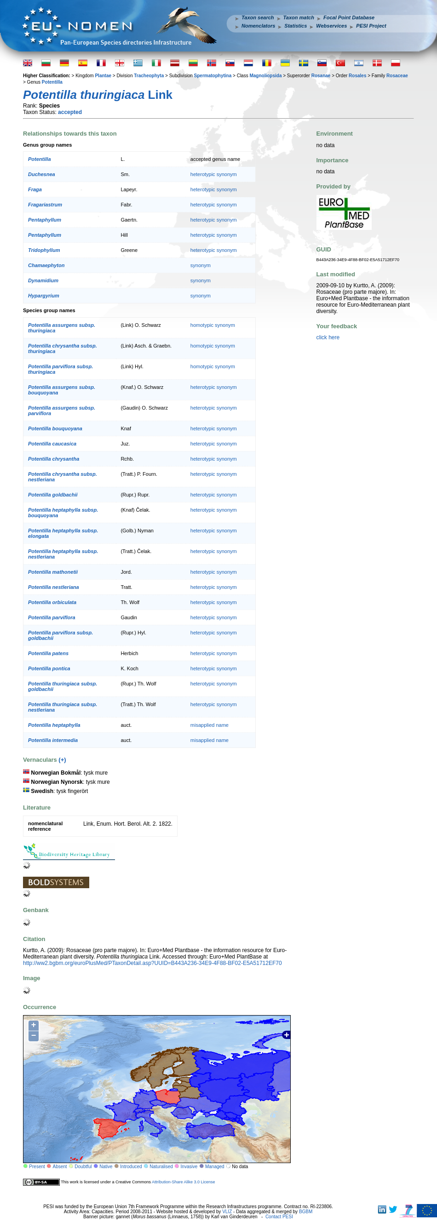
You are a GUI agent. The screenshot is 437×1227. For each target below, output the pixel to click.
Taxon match (298, 17)
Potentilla (52, 82)
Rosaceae (397, 75)
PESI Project (371, 26)
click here (328, 337)
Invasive (189, 1166)
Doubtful (83, 1166)
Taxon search (258, 17)
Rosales (357, 75)
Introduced (131, 1166)
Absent (60, 1166)
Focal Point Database (348, 17)
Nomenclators (258, 26)
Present (37, 1166)
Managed (214, 1166)
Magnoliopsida (265, 75)
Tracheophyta (149, 75)
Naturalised (161, 1166)
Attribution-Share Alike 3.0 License (183, 1182)
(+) (62, 759)
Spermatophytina (213, 75)
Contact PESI (279, 1216)
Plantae (103, 75)
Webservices (331, 26)
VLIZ (227, 1211)
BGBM (305, 1211)
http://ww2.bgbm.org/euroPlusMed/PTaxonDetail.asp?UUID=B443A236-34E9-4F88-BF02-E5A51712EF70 (152, 963)
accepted (70, 112)
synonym (200, 265)
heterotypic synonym (213, 174)
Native (105, 1166)
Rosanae (321, 75)
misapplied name (209, 725)
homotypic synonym (212, 325)
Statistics (295, 26)
